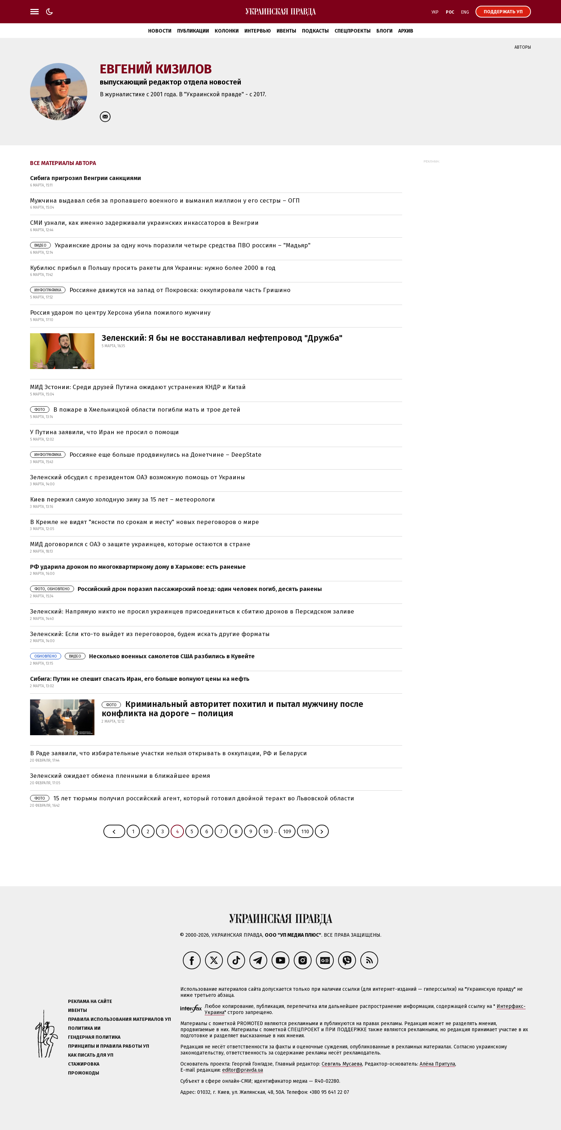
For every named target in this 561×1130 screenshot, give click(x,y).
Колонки (227, 31)
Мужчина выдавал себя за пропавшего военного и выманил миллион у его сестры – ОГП (165, 200)
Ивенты (286, 31)
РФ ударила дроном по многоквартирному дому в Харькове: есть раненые (138, 567)
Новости (159, 31)
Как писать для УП (90, 1055)
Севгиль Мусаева (342, 1064)
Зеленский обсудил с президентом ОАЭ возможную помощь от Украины (137, 477)
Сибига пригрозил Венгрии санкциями (85, 178)
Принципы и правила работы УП (108, 1046)
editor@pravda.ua (242, 1070)
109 (287, 832)
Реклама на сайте (90, 1001)
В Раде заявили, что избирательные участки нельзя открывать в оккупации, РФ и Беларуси (168, 753)
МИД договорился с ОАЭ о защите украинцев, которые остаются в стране (140, 544)
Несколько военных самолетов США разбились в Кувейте (142, 656)
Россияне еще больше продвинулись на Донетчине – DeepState (146, 455)
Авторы (522, 47)
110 (305, 832)
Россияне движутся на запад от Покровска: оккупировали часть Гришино (160, 290)
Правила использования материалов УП (119, 1019)
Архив (405, 31)
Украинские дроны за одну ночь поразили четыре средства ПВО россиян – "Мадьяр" (170, 245)
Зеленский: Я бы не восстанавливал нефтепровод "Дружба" (222, 338)
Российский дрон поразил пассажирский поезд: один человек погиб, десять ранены (176, 589)
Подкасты (315, 31)
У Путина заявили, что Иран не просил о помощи (104, 432)
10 (265, 832)
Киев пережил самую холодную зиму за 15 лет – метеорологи (122, 499)
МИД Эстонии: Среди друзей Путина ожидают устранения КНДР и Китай (138, 387)
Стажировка (83, 1064)
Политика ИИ (84, 1028)
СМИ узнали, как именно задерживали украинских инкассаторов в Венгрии (144, 223)
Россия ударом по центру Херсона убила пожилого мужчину (120, 312)
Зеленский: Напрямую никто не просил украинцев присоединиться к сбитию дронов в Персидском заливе (192, 611)
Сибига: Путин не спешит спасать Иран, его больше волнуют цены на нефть (139, 679)
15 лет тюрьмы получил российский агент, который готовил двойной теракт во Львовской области (192, 798)
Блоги (384, 31)
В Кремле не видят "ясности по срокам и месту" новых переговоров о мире (144, 522)
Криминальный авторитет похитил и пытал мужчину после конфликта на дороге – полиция (232, 708)
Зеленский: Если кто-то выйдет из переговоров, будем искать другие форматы (150, 634)
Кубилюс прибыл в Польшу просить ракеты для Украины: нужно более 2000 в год (152, 268)
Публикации (193, 31)
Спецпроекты (353, 31)
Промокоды (83, 1073)
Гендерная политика (94, 1037)
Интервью (257, 31)
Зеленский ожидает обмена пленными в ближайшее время (120, 776)
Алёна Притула (437, 1064)
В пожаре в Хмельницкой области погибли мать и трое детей (135, 409)
